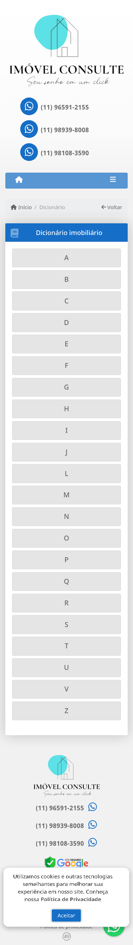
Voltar (111, 207)
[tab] (66, 258)
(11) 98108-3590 (65, 153)
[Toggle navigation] (113, 180)
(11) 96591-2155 (65, 107)
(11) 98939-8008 (65, 130)
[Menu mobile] (19, 180)
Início (21, 207)
